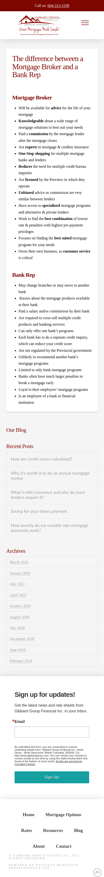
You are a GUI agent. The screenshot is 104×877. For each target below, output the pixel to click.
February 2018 (21, 661)
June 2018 (17, 650)
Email (20, 722)
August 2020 (19, 617)
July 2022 (17, 584)
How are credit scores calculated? (41, 459)
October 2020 (20, 606)
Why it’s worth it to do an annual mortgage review (50, 476)
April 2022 (18, 595)
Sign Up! (51, 777)
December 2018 (22, 639)
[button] (85, 22)
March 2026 (19, 562)
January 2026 (20, 573)
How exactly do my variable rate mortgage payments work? (49, 528)
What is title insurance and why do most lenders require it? (48, 495)
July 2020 (17, 628)
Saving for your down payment (39, 511)
